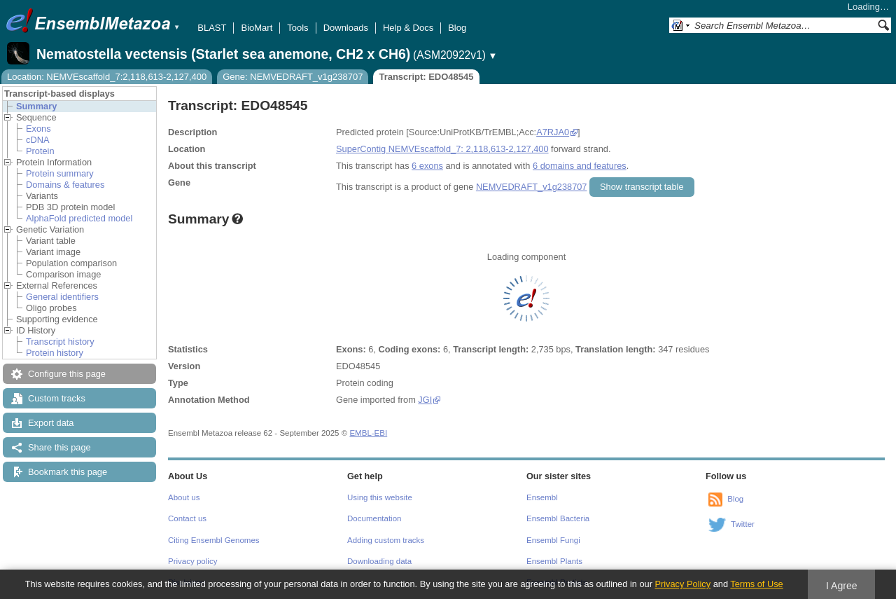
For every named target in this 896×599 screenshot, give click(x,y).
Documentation (374, 518)
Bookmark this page (67, 472)
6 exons (427, 165)
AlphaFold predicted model (79, 218)
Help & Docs (408, 27)
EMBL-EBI (368, 433)
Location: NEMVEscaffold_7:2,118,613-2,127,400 (106, 76)
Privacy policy (192, 561)
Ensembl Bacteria (557, 518)
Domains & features (65, 184)
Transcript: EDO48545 (426, 76)
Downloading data (379, 561)
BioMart (256, 27)
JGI (425, 399)
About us (184, 497)
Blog (457, 27)
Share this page (59, 447)
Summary (36, 106)
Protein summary (60, 173)
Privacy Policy (682, 584)
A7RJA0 (552, 132)
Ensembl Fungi (553, 540)
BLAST (211, 27)
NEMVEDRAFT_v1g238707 (531, 186)
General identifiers (62, 296)
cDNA (37, 140)
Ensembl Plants (554, 561)
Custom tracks (56, 398)
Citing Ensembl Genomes (214, 540)
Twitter (743, 524)
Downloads (345, 27)
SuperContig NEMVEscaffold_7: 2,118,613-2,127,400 (442, 149)
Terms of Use (756, 584)
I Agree (842, 585)
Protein (40, 151)
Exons (38, 128)
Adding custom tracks (385, 540)
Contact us (187, 518)
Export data (51, 423)
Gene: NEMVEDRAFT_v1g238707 (293, 76)
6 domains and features (579, 165)
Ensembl (542, 497)
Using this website (379, 497)
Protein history (54, 352)
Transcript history (60, 341)
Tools (297, 27)
